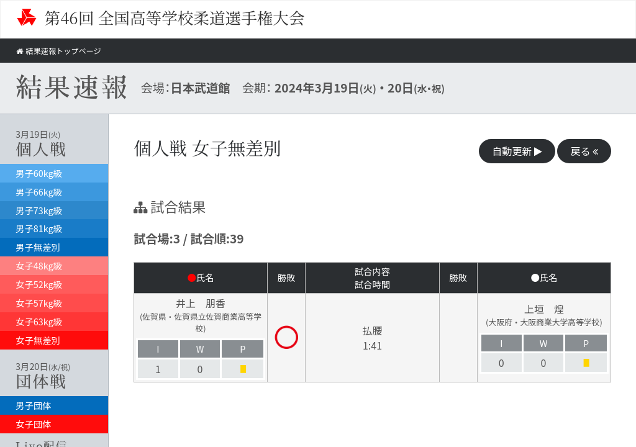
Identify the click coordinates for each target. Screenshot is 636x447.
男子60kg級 (39, 172)
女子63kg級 (39, 321)
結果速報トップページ (61, 50)
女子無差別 (38, 339)
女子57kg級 (39, 302)
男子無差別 (38, 246)
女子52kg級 (39, 284)
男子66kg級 (39, 191)
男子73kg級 (39, 210)
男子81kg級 (39, 228)
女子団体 (34, 423)
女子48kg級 (39, 265)
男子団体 (34, 405)
